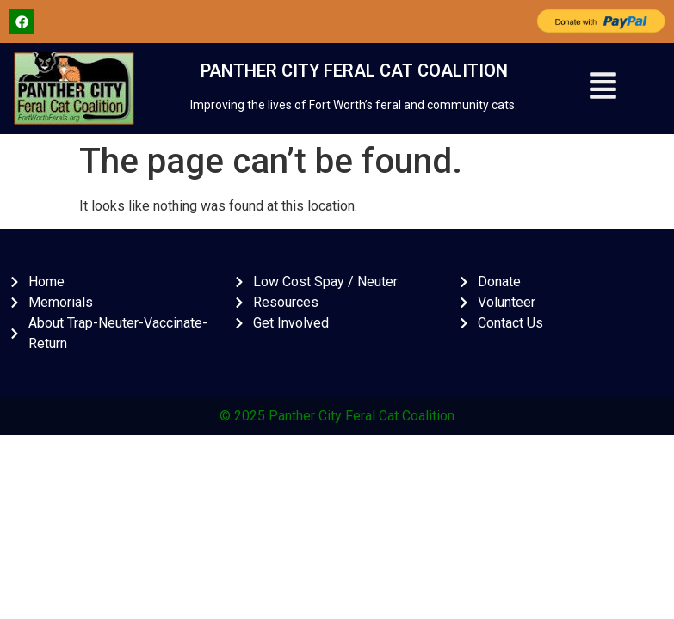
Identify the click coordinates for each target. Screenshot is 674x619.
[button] (602, 88)
